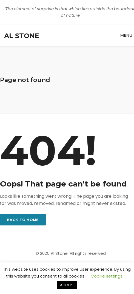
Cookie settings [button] (106, 276)
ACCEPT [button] (67, 285)
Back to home (23, 219)
